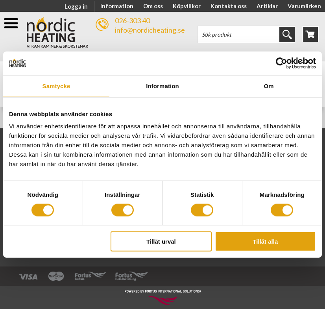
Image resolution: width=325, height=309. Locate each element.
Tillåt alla (265, 241)
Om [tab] (268, 85)
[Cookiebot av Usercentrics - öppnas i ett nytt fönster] (281, 63)
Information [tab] (162, 85)
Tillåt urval (161, 241)
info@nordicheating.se (150, 30)
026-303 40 (132, 20)
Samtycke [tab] (56, 85)
